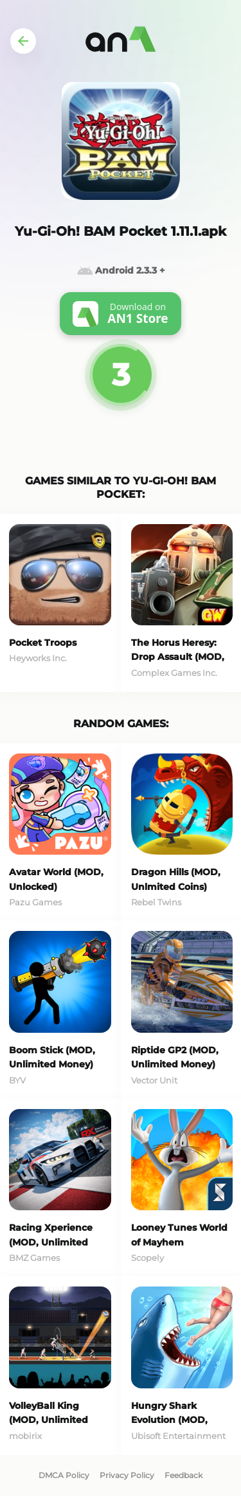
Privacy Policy (127, 1475)
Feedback (183, 1475)
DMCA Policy (64, 1475)
